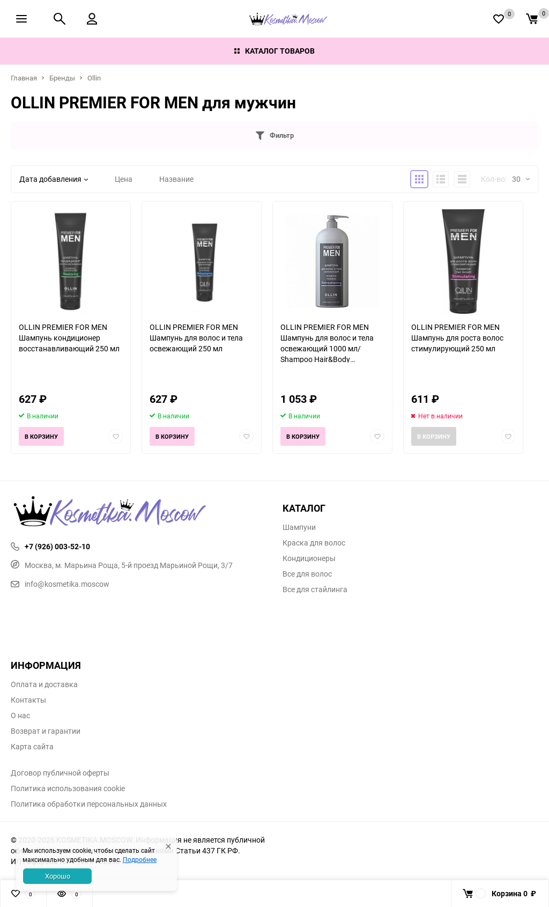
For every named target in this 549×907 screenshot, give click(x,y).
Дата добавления (53, 179)
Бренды (62, 78)
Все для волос (307, 574)
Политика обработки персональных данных (89, 804)
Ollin (94, 78)
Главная (24, 78)
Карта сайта (32, 746)
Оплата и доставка (44, 684)
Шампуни (299, 527)
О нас (20, 715)
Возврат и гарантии (45, 731)
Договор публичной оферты (60, 773)
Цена (123, 179)
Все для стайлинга (315, 589)
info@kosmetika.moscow (60, 584)
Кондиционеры (309, 558)
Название (176, 179)
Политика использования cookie (68, 788)
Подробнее (140, 859)
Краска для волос (314, 543)
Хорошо (57, 876)
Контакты (28, 700)
